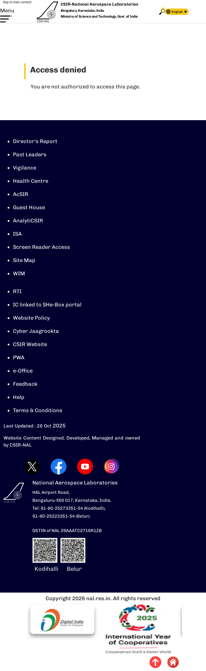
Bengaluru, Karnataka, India (82, 11)
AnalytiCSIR (28, 220)
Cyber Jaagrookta (36, 331)
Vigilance (24, 168)
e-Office (23, 371)
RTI (17, 291)
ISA (17, 234)
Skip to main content (17, 2)
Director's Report (35, 141)
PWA (18, 357)
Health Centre (30, 181)
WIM (19, 273)
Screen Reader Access (41, 247)
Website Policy (31, 318)
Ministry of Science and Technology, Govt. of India (99, 16)
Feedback (25, 384)
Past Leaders (29, 154)
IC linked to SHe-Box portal (47, 304)
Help (18, 397)
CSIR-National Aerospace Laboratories (99, 4)
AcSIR (20, 194)
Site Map (24, 260)
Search (162, 12)
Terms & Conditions (37, 410)
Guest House (29, 207)
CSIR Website (30, 344)
